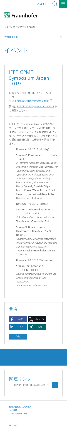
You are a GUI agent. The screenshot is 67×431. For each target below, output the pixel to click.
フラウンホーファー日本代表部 (19, 26)
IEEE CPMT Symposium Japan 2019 (35, 106)
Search (55, 4)
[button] (18, 319)
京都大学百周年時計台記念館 (33, 100)
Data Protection (18, 414)
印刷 (18, 336)
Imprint (13, 410)
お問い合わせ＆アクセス (20, 407)
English (41, 4)
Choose (55, 385)
